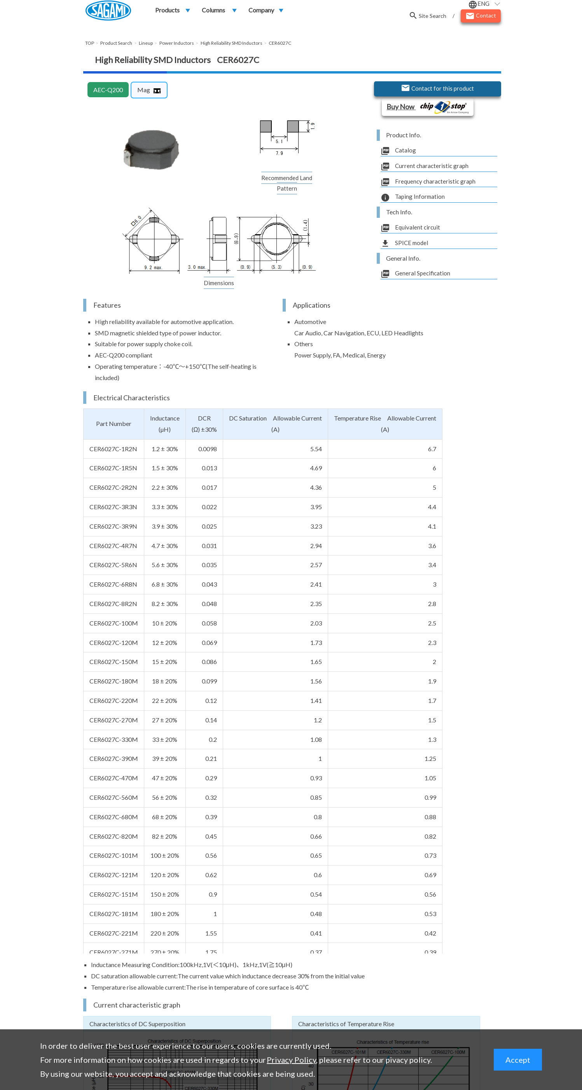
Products (167, 12)
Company (261, 12)
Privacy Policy (291, 1059)
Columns (213, 12)
